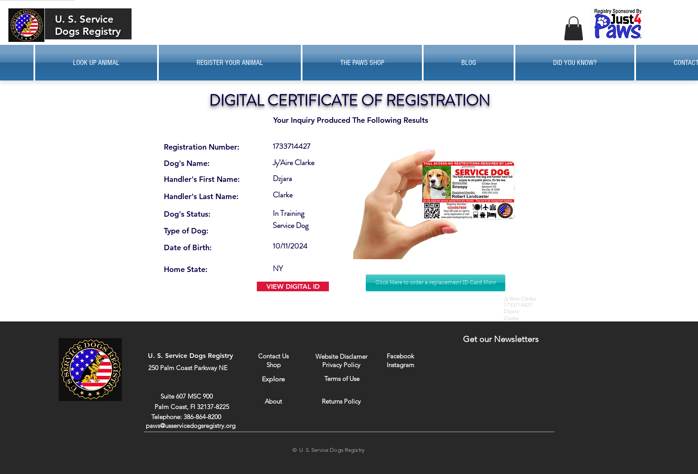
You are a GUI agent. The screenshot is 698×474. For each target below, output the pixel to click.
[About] (273, 401)
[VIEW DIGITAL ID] (293, 286)
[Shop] (273, 364)
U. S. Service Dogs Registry (88, 25)
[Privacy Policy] (341, 364)
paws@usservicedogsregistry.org (190, 426)
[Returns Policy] (341, 401)
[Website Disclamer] (341, 356)
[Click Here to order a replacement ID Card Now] (435, 283)
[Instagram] (400, 364)
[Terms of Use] (342, 378)
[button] (574, 28)
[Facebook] (400, 356)
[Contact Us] (273, 356)
